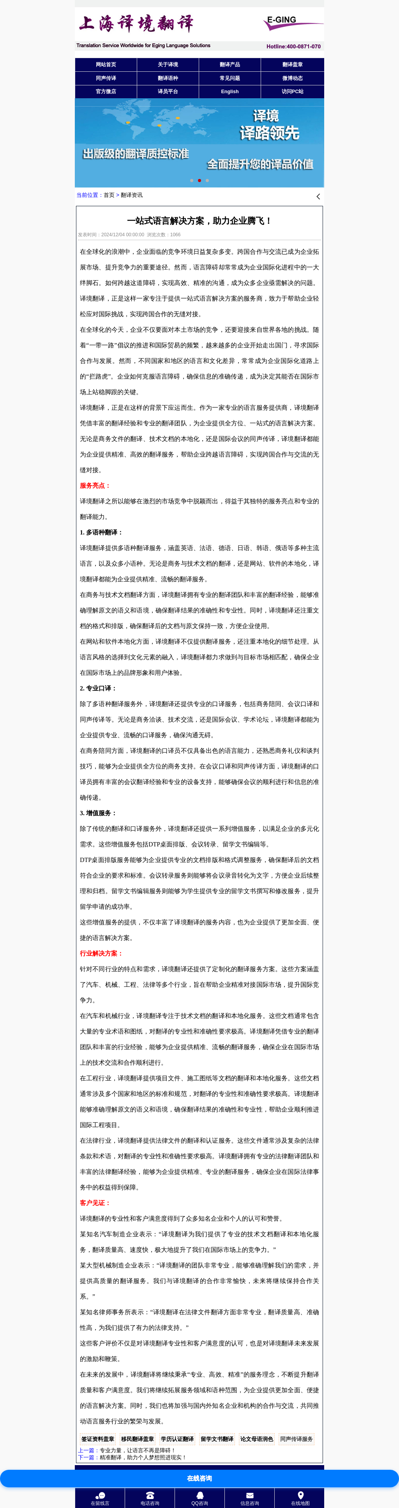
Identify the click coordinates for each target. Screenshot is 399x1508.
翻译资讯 (132, 195)
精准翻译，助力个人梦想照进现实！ (143, 1457)
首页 (109, 195)
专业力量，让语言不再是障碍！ (138, 1450)
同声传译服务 (296, 1439)
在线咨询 (199, 1478)
